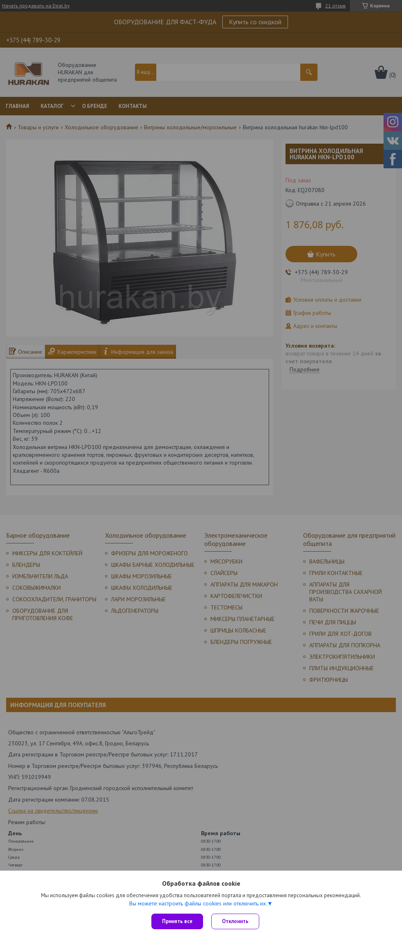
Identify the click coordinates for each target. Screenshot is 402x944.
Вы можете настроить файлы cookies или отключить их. (198, 903)
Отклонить (235, 921)
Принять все (177, 921)
